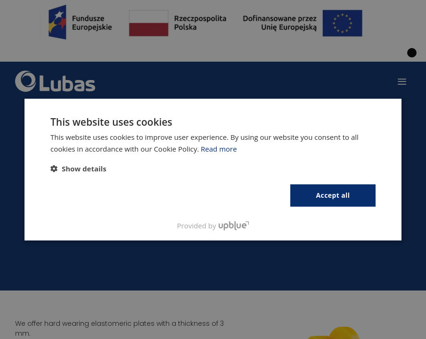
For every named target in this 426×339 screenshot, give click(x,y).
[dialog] (213, 169)
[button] (78, 168)
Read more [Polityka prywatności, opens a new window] (219, 148)
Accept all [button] (333, 195)
